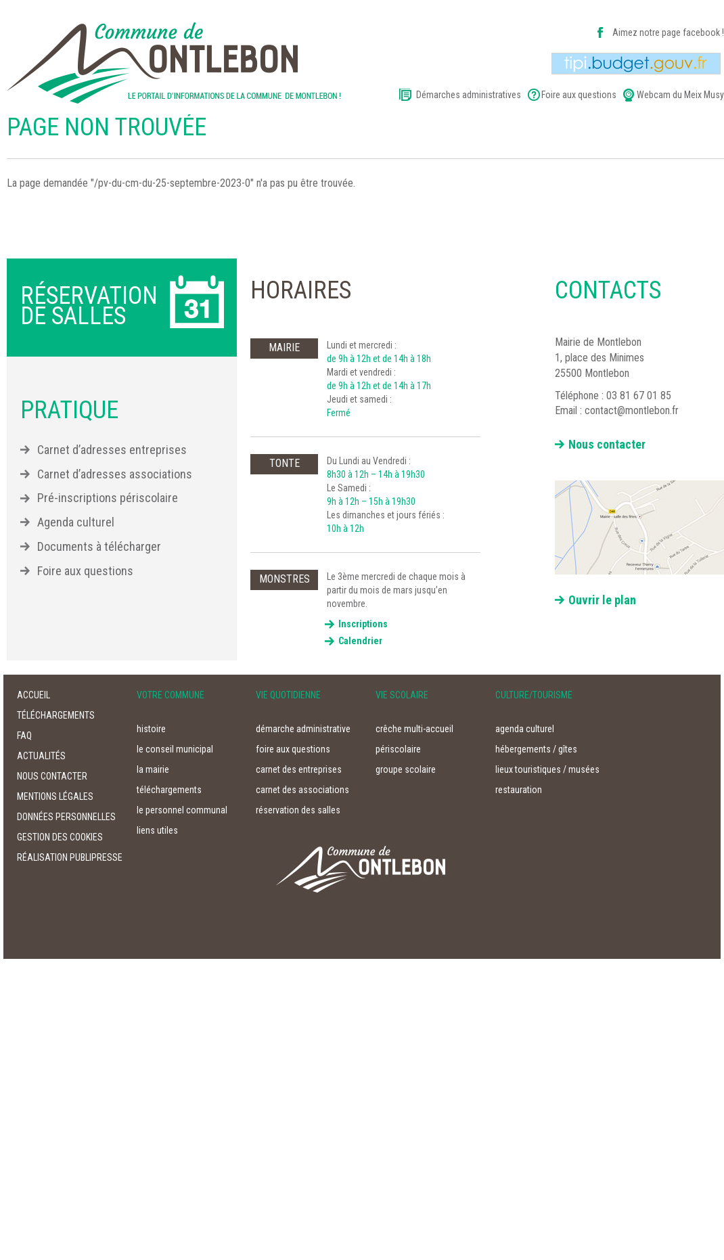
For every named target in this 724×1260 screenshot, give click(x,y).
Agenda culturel (75, 522)
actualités (41, 755)
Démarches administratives (468, 94)
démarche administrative (303, 728)
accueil (33, 695)
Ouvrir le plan (602, 600)
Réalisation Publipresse (69, 857)
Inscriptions (363, 623)
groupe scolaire (406, 769)
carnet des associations (302, 789)
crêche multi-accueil (414, 728)
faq (24, 735)
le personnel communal (182, 810)
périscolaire (398, 749)
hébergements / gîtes (536, 749)
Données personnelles (66, 816)
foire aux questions (293, 749)
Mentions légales (55, 796)
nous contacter (52, 776)
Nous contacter (607, 444)
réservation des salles (298, 810)
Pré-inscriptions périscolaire (107, 498)
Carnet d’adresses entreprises (112, 450)
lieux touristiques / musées (547, 769)
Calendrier (360, 640)
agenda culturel (524, 728)
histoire (151, 728)
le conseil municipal (175, 749)
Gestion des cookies (60, 837)
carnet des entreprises (299, 769)
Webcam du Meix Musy (680, 94)
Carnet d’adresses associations (114, 474)
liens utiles (157, 830)
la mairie (153, 769)
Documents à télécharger (99, 546)
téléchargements (56, 715)
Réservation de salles (89, 306)
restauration (518, 789)
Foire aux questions (578, 94)
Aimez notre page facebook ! (668, 32)
